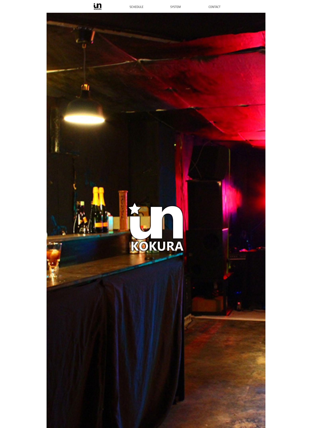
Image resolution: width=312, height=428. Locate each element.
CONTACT (214, 7)
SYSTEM (175, 7)
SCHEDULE (136, 7)
